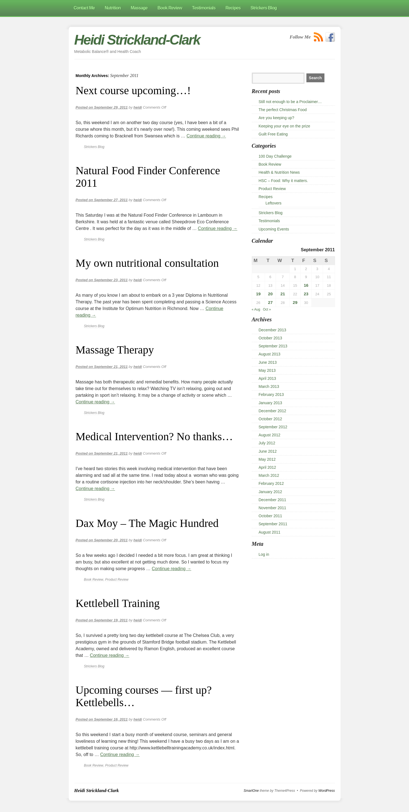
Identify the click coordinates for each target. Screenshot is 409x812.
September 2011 (273, 524)
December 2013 (272, 330)
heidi (137, 107)
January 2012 (270, 492)
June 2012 (268, 451)
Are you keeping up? (276, 118)
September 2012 (273, 427)
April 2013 (267, 378)
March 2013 (269, 386)
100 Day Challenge (275, 156)
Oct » (267, 309)
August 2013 (270, 354)
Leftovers (274, 203)
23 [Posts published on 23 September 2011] (306, 293)
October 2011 (270, 516)
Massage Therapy (115, 350)
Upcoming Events (274, 229)
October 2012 (270, 419)
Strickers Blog (94, 147)
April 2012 (267, 467)
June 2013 (268, 362)
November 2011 (272, 508)
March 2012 (269, 475)
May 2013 (267, 370)
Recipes (266, 196)
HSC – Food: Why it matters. (283, 180)
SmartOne (251, 791)
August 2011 (270, 532)
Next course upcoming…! (133, 90)
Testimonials (269, 221)
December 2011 (272, 500)
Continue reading (206, 136)
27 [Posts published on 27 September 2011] (270, 302)
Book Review (93, 580)
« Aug (256, 309)
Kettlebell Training (118, 603)
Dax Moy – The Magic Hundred (147, 523)
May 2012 (267, 459)
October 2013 (270, 338)
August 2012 (270, 435)
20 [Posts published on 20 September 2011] (270, 293)
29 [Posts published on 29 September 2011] (295, 302)
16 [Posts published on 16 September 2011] (306, 285)
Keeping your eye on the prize (284, 126)
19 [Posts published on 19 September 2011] (258, 293)
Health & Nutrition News (279, 172)
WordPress (326, 791)
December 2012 (272, 411)
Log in (264, 554)
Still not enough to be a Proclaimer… (290, 101)
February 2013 (271, 394)
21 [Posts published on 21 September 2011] (282, 293)
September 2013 (273, 346)
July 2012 (267, 443)
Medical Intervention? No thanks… (154, 436)
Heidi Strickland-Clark (137, 40)
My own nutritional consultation (147, 263)
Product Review (116, 580)
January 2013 (270, 403)
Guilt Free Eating (273, 134)
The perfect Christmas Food (283, 109)
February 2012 (271, 483)
